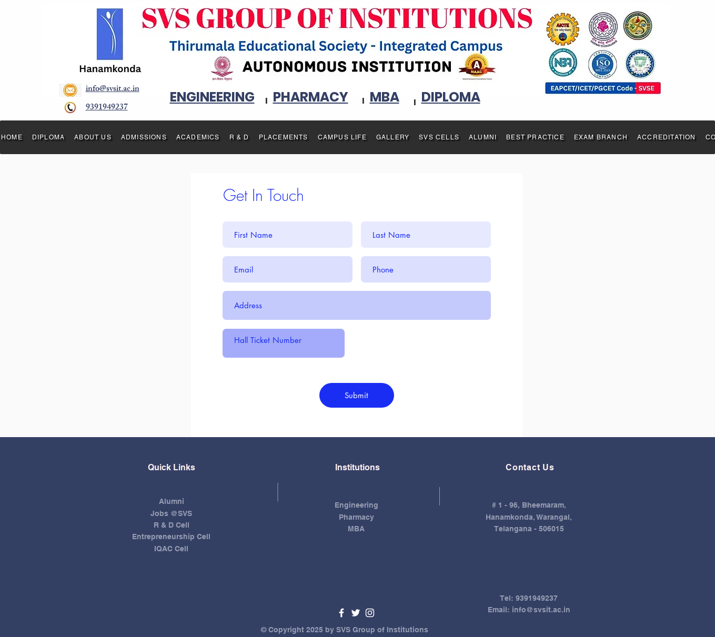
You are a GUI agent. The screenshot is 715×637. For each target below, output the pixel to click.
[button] (93, 137)
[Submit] (356, 395)
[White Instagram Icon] (370, 613)
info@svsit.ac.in (541, 609)
